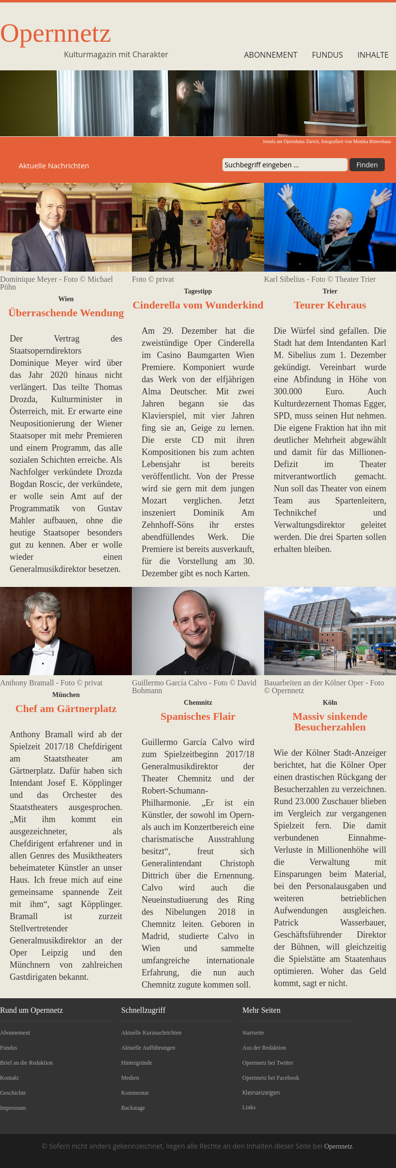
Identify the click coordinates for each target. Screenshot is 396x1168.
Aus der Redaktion (264, 1047)
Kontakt (9, 1077)
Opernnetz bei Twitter (267, 1062)
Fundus (327, 54)
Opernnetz (55, 33)
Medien (130, 1077)
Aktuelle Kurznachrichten (151, 1032)
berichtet (289, 765)
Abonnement (270, 54)
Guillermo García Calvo (187, 742)
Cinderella (236, 343)
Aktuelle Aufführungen (148, 1047)
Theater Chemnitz (176, 778)
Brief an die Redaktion (26, 1062)
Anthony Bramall (41, 734)
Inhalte (373, 54)
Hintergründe (136, 1062)
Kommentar (135, 1092)
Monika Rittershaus (372, 141)
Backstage (133, 1107)
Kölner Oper (363, 765)
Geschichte (13, 1092)
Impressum (13, 1107)
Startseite (253, 1032)
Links (248, 1107)
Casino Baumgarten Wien (205, 355)
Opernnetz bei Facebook (270, 1077)
